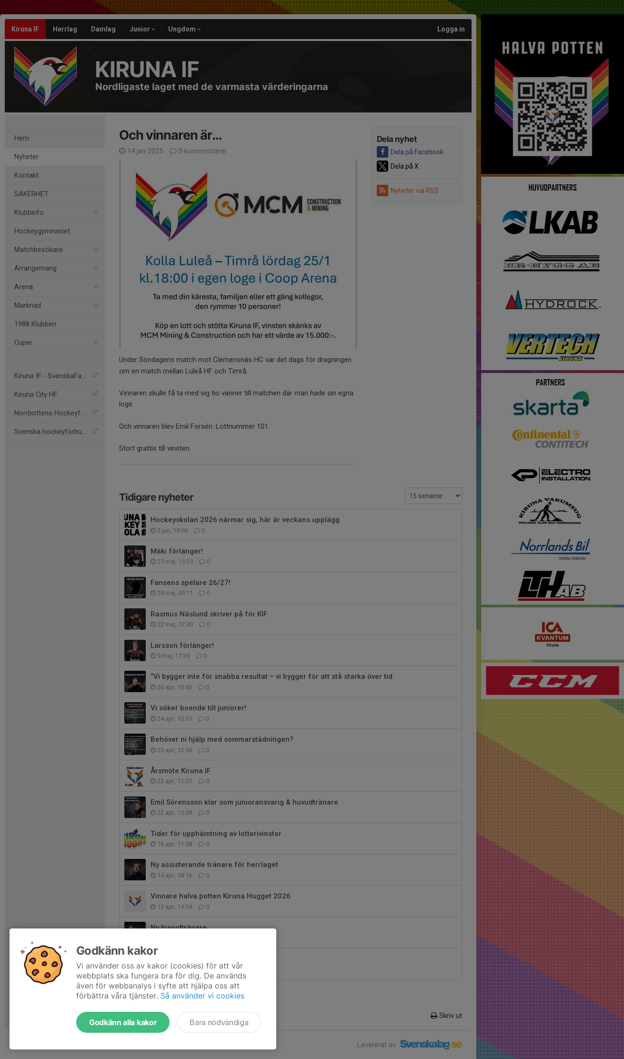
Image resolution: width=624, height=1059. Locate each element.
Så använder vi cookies (202, 995)
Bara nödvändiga (219, 1022)
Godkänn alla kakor (123, 1022)
